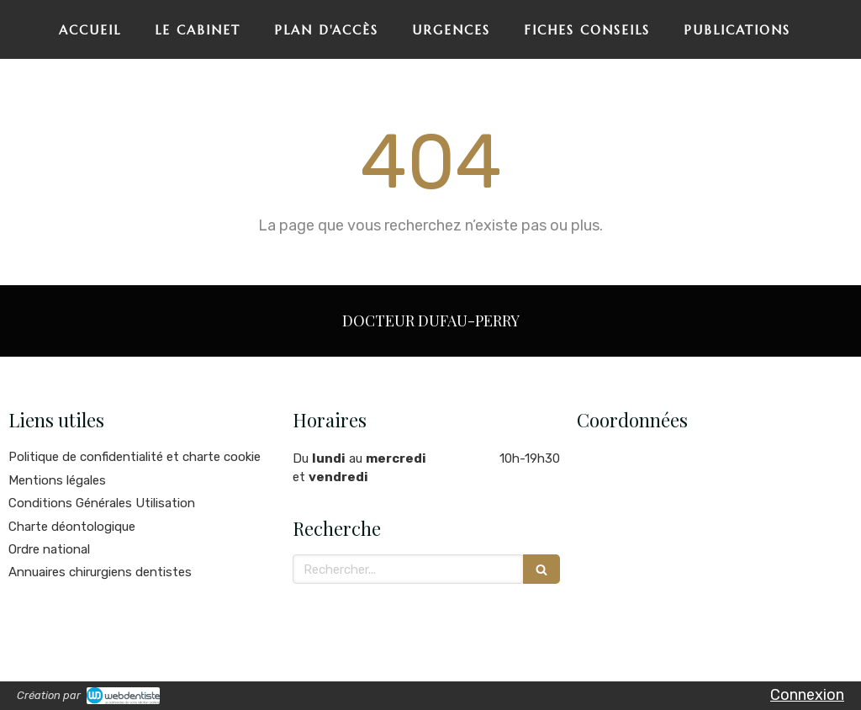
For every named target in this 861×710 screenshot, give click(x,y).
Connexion (807, 695)
